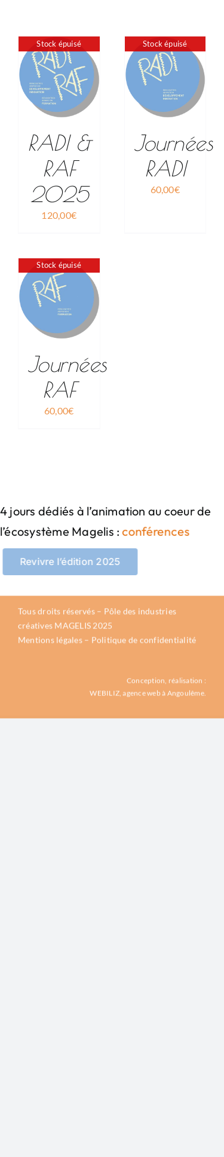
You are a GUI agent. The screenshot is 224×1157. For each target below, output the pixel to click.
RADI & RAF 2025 (58, 168)
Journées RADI (173, 155)
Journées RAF (66, 376)
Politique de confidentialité (144, 641)
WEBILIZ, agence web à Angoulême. (148, 693)
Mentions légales (50, 641)
